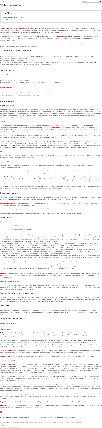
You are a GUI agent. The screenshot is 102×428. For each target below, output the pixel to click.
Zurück (3, 425)
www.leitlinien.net (6, 417)
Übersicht (2, 1)
